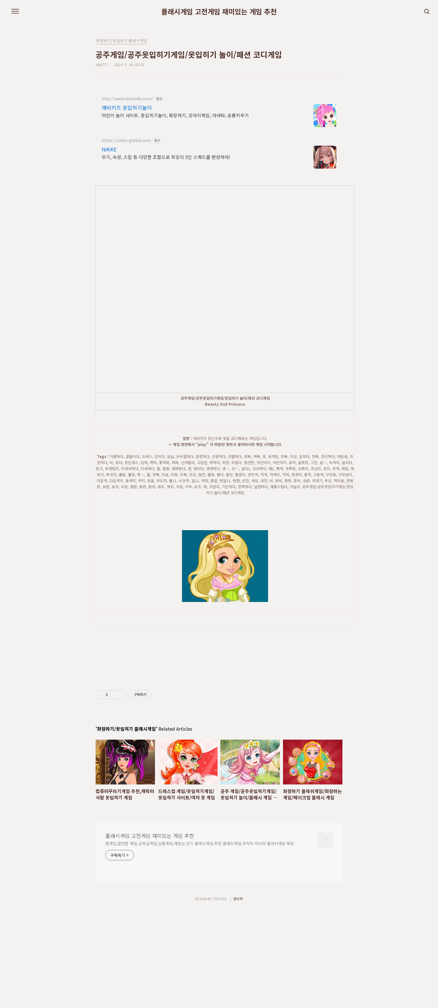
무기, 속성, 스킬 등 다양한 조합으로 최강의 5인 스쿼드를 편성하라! (166, 156)
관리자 (238, 996)
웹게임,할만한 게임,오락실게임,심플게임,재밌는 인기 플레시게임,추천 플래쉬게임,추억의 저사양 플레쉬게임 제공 (199, 941)
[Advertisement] (235, 432)
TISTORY (220, 996)
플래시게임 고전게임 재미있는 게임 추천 (219, 11)
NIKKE (109, 149)
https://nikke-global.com (126, 140)
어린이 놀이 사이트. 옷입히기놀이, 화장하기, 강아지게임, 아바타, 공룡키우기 (175, 115)
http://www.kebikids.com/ (127, 98)
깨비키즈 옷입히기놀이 (127, 107)
